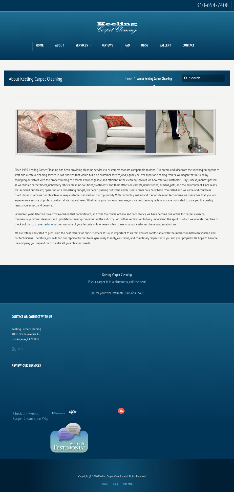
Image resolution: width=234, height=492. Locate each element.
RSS (20, 349)
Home (128, 79)
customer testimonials (45, 224)
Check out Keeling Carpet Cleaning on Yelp (30, 416)
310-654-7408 (213, 5)
